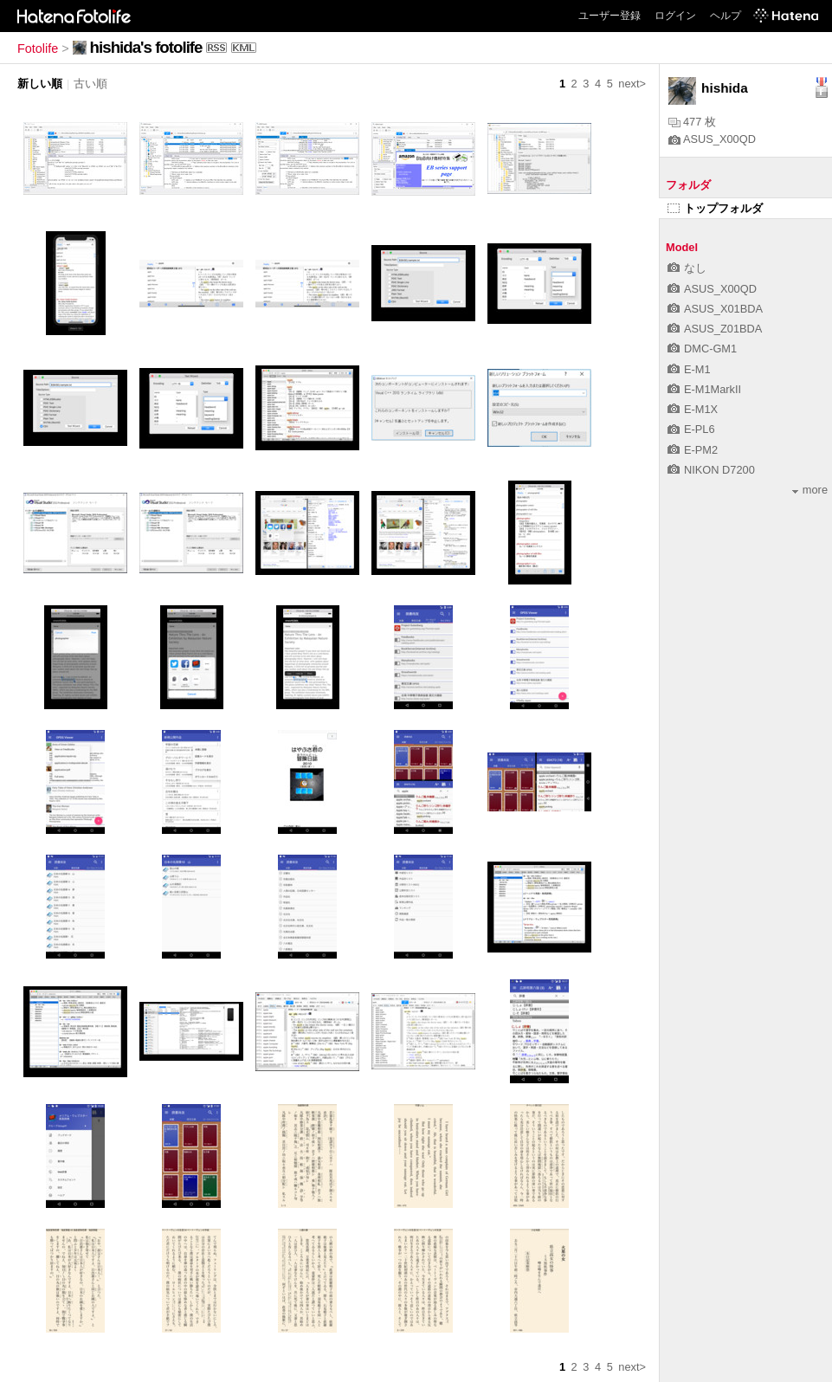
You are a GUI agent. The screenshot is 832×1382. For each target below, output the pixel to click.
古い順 (90, 83)
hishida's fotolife (146, 47)
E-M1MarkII (704, 389)
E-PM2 (693, 449)
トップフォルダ (715, 208)
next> (632, 83)
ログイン (675, 16)
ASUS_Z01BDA (715, 328)
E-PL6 (691, 429)
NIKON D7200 (711, 469)
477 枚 (692, 121)
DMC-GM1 (702, 348)
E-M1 (689, 369)
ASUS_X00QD (712, 138)
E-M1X (693, 409)
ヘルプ (725, 16)
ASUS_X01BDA (715, 308)
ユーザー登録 (609, 16)
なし (687, 268)
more (810, 489)
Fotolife (37, 48)
